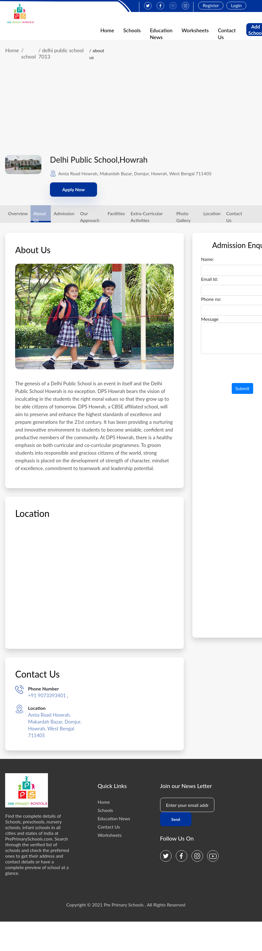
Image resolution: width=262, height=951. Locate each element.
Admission (64, 213)
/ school (28, 53)
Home (107, 30)
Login (236, 5)
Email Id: (209, 279)
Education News (114, 818)
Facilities (116, 213)
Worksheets (195, 30)
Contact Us (109, 826)
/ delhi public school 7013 (61, 53)
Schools (132, 30)
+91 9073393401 (47, 695)
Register (211, 5)
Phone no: (211, 299)
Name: (207, 259)
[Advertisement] (126, 112)
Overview (17, 213)
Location (211, 213)
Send (175, 819)
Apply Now (73, 189)
